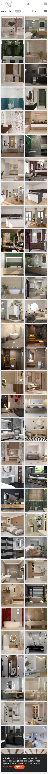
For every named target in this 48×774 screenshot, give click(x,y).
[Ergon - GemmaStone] (12, 382)
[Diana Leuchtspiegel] (12, 689)
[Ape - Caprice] (36, 666)
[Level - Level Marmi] (12, 406)
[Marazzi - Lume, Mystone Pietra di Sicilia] (12, 264)
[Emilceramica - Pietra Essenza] (36, 382)
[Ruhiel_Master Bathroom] (12, 571)
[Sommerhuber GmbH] (36, 311)
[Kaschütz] (12, 311)
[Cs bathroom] (12, 146)
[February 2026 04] (36, 217)
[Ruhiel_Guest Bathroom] (12, 27)
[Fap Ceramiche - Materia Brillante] (12, 619)
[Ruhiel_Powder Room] (12, 595)
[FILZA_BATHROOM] (36, 169)
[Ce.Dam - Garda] (36, 122)
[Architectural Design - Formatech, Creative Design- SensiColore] (12, 51)
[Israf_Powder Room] (36, 146)
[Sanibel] (36, 477)
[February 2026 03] (12, 217)
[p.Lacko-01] (36, 737)
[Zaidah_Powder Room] (36, 51)
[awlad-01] (12, 666)
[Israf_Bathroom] (36, 75)
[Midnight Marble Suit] (12, 240)
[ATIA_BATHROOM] (36, 335)
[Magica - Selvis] (12, 453)
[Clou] (36, 548)
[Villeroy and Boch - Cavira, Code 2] (36, 619)
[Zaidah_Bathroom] (36, 689)
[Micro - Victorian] (36, 429)
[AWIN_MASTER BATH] (36, 595)
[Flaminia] (12, 500)
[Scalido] (36, 406)
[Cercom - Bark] (12, 288)
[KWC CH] (12, 737)
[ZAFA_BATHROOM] (12, 75)
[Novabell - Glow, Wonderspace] (12, 169)
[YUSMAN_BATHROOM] (12, 335)
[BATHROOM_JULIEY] (12, 642)
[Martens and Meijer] (36, 264)
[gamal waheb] (36, 642)
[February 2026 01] (12, 193)
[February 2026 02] (36, 193)
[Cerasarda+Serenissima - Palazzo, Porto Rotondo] (36, 524)
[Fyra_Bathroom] (12, 98)
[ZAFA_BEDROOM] (12, 524)
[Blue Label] (12, 548)
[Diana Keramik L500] (12, 477)
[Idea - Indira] (36, 713)
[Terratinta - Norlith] (36, 453)
